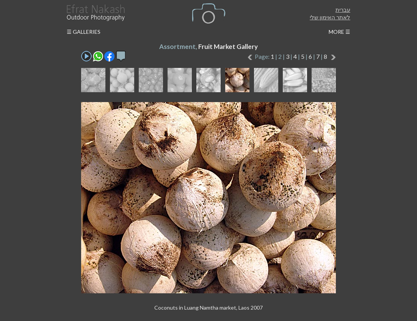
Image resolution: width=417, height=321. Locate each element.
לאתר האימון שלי (330, 17)
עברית (342, 9)
